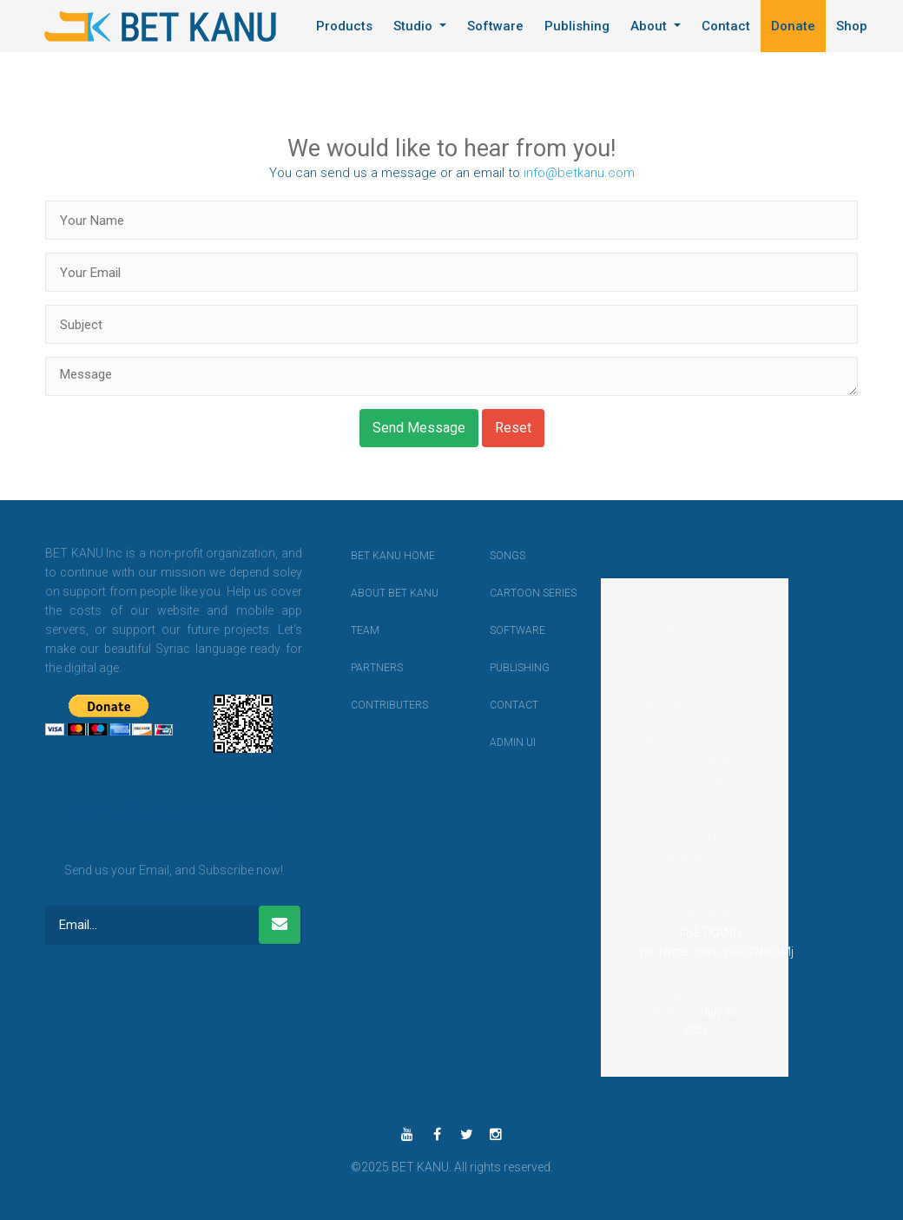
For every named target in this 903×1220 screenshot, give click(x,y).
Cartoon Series (505, 593)
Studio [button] (414, 26)
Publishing (577, 26)
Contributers (366, 705)
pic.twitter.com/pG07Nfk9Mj (717, 952)
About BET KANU (366, 593)
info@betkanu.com (579, 173)
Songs (505, 556)
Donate (793, 26)
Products (344, 26)
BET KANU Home (366, 556)
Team (365, 630)
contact (505, 705)
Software (495, 26)
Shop (851, 26)
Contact (726, 26)
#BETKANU (710, 933)
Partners (366, 668)
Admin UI (505, 742)
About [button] (650, 26)
